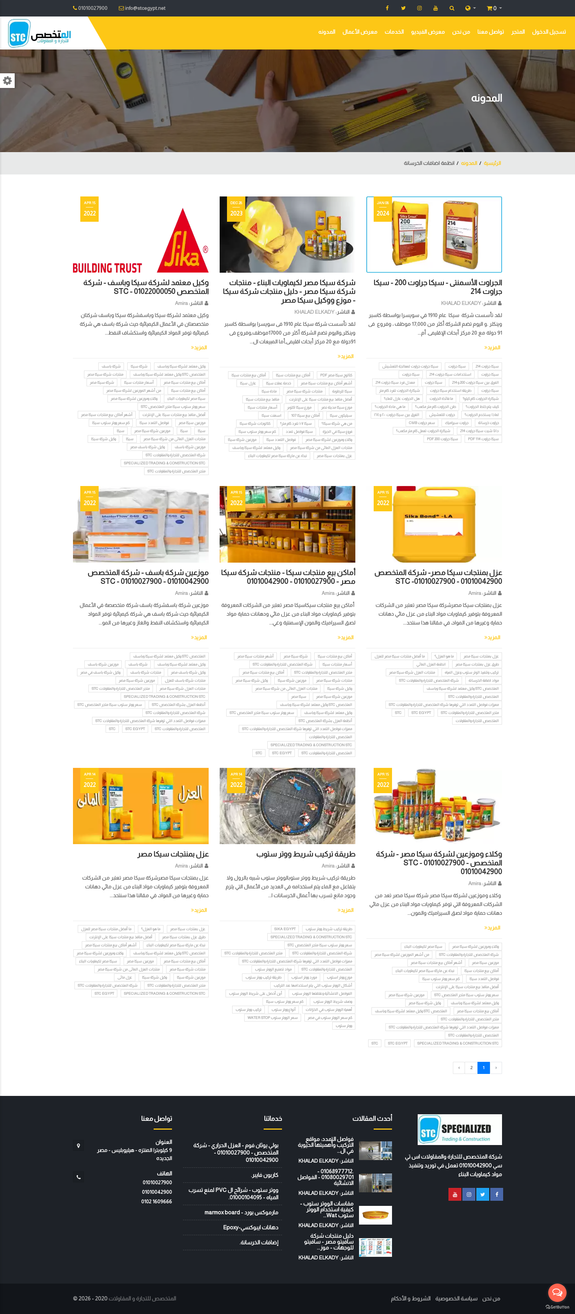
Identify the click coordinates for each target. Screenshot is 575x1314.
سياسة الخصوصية (456, 1298)
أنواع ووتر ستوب (283, 1010)
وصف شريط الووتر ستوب (332, 1002)
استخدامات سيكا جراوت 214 (450, 374)
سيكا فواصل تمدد (299, 432)
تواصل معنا (490, 32)
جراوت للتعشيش (442, 415)
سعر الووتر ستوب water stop (273, 1018)
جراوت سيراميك (456, 423)
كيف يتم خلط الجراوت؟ (482, 407)
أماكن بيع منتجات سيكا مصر (184, 382)
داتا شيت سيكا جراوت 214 (479, 431)
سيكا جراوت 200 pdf (442, 439)
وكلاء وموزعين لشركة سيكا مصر (328, 440)
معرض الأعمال (360, 32)
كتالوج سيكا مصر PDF (336, 375)
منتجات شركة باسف (145, 672)
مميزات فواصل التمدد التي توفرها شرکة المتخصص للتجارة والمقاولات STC (444, 705)
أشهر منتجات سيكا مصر (255, 656)
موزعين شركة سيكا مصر (152, 431)
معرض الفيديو (428, 32)
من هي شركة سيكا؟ (337, 424)
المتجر (518, 32)
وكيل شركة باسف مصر (147, 447)
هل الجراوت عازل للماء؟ (402, 399)
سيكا (201, 431)
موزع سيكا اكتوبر (299, 407)
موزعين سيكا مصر (192, 423)
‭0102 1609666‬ (156, 1201)
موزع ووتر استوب (339, 977)
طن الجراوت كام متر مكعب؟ (435, 407)
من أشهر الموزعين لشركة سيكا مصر (133, 391)
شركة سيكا (139, 366)
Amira (181, 303)
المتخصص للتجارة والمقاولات (477, 721)
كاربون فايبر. (264, 1175)
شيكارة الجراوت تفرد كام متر (399, 391)
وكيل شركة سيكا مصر (251, 680)
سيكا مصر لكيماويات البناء (186, 399)
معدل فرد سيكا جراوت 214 (395, 382)
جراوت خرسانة (488, 423)
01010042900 (157, 1192)
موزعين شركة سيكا (242, 440)
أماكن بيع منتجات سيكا (293, 375)
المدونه (326, 32)
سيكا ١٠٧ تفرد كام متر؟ (296, 424)
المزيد (492, 347)
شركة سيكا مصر (102, 382)
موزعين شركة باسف (190, 447)
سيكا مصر (298, 697)
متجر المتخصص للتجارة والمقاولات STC (176, 471)
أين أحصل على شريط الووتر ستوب (255, 993)
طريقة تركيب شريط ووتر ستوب (305, 854)
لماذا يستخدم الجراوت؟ (482, 415)
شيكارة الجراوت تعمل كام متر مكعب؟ (423, 431)
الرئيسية (492, 163)
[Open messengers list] (557, 1293)
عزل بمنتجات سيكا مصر (334, 456)
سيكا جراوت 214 (487, 366)
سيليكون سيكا (341, 415)
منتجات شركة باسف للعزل (185, 680)
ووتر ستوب (344, 1026)
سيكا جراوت (457, 366)
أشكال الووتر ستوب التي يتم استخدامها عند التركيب (313, 985)
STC (398, 713)
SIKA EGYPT (285, 929)
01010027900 (157, 1182)
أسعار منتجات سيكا (262, 407)
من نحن (461, 32)
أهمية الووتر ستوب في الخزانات (328, 1010)
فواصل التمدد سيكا (281, 440)
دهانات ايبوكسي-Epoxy (250, 1227)
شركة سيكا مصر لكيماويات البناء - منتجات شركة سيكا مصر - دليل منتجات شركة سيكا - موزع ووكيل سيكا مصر (289, 291)
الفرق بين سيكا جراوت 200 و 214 (475, 382)
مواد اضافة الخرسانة (484, 680)
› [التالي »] (458, 1067)
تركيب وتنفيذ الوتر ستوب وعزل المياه (472, 672)
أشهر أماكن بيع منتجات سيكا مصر (326, 383)
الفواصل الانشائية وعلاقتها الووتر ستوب (322, 993)
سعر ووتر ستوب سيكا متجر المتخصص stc (173, 407)
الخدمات (394, 32)
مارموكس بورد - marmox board (241, 1212)
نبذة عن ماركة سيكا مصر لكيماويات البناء (277, 456)
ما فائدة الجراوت (441, 399)
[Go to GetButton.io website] (557, 1306)
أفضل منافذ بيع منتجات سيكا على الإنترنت (320, 399)
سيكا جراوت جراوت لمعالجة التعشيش (410, 366)
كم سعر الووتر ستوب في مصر (330, 1018)
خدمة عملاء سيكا (278, 383)
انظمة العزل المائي (431, 664)
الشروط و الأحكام (411, 1298)
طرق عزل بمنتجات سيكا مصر (477, 664)
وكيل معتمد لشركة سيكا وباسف (256, 448)
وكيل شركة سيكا (103, 439)
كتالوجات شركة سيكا (254, 424)
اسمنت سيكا (271, 415)
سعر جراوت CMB (422, 423)
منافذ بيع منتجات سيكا (262, 399)
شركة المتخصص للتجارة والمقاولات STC (175, 455)
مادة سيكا (268, 391)
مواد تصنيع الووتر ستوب (273, 969)
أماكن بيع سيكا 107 (305, 415)
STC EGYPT (421, 713)
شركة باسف (111, 366)
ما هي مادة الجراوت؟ (390, 407)
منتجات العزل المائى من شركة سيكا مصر (321, 448)
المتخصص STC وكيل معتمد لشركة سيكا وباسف (169, 374)
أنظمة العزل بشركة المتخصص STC (325, 721)
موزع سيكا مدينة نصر (336, 407)
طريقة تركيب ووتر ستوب (263, 977)
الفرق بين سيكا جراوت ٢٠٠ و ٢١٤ (396, 415)
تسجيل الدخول (549, 32)
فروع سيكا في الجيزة (337, 432)
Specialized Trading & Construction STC (164, 463)
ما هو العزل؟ (444, 656)
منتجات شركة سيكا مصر (304, 391)
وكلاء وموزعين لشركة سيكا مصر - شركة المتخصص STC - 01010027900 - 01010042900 (439, 863)
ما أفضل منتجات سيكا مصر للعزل (399, 656)
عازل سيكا (248, 383)
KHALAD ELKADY (461, 303)
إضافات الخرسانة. (258, 1242)
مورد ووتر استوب (304, 977)
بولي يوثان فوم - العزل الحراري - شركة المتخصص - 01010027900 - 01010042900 (235, 1152)
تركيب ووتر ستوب (248, 1010)
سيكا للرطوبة (342, 391)
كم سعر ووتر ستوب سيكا (257, 432)
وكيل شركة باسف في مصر (100, 672)
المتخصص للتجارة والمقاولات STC (473, 697)
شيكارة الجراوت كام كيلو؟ (481, 399)
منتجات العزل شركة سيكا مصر (412, 672)
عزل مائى (124, 977)
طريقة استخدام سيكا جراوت (450, 391)
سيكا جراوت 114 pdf (483, 439)
